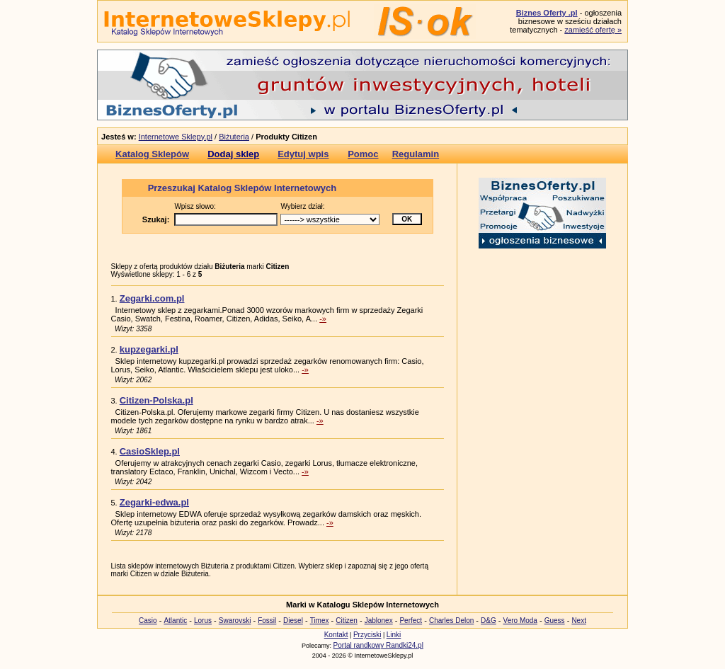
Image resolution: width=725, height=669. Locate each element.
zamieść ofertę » (593, 29)
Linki (394, 635)
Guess (554, 620)
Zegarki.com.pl (152, 298)
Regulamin (415, 154)
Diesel (293, 620)
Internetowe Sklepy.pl (175, 136)
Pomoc (363, 154)
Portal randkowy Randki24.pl (378, 645)
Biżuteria (234, 136)
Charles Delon (451, 620)
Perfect (410, 620)
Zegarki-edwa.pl (154, 502)
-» (322, 318)
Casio (148, 620)
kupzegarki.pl (149, 349)
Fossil (267, 620)
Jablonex (379, 620)
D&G (488, 620)
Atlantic (175, 620)
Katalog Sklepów (152, 154)
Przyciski (367, 635)
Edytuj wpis (303, 154)
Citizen (347, 620)
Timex (319, 620)
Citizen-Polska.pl (156, 400)
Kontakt (336, 635)
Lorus (203, 620)
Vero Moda (520, 620)
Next (578, 620)
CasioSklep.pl (150, 451)
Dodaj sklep (233, 154)
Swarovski (235, 620)
